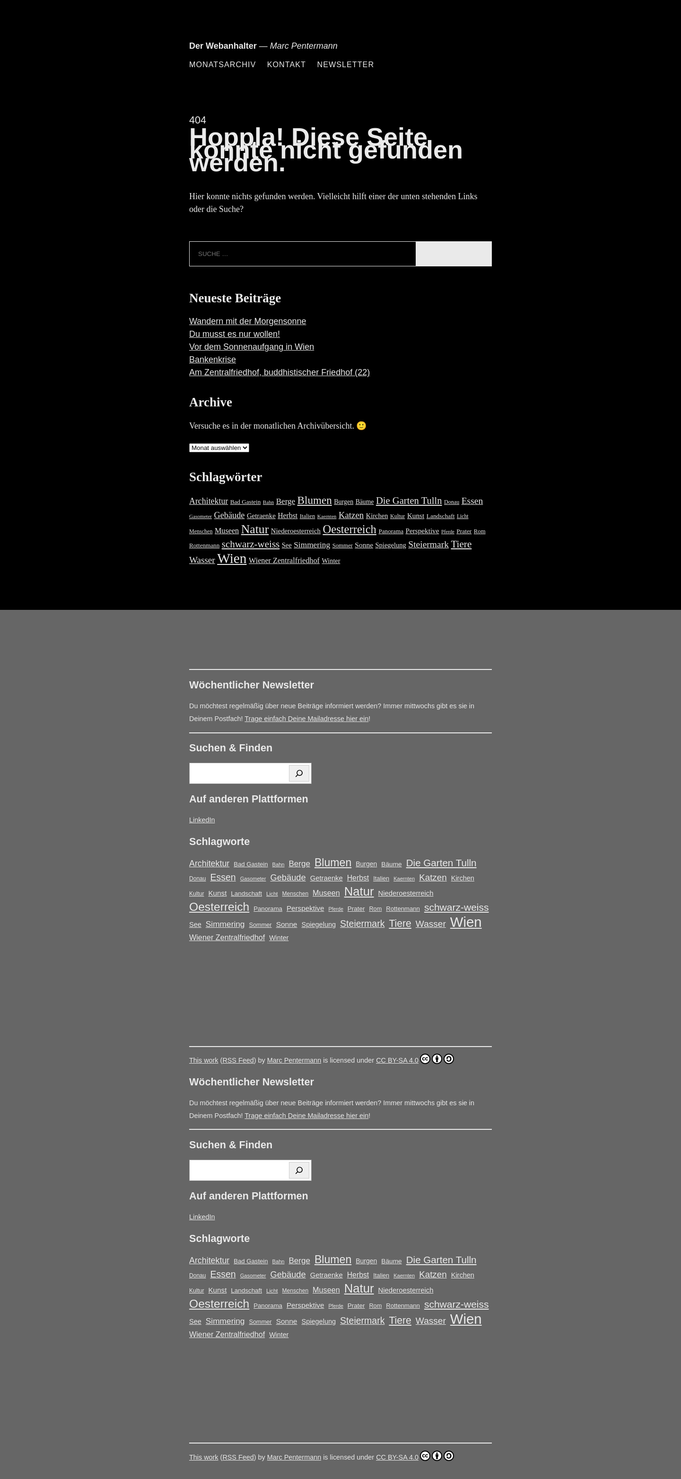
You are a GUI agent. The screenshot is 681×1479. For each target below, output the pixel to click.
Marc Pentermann (294, 1060)
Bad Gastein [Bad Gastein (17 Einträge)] (245, 501)
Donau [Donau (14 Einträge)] (451, 502)
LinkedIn (202, 820)
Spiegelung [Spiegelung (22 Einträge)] (390, 545)
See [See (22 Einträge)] (287, 545)
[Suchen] (299, 773)
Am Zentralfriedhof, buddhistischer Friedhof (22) (279, 372)
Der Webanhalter (223, 46)
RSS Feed (237, 1060)
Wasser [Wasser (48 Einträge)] (202, 560)
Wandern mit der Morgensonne (247, 321)
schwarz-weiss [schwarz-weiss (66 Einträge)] (251, 544)
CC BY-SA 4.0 (415, 1059)
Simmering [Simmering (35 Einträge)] (312, 544)
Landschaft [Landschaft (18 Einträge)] (441, 515)
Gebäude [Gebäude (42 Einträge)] (229, 515)
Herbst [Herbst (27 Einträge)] (287, 515)
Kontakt (286, 64)
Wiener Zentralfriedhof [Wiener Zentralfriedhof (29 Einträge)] (284, 560)
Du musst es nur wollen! (234, 334)
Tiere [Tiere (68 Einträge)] (461, 544)
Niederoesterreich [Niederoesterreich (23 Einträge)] (296, 531)
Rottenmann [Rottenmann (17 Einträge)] (204, 545)
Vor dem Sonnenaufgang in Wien (251, 347)
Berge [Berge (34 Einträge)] (285, 501)
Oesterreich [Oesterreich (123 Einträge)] (349, 529)
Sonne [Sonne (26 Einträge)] (364, 545)
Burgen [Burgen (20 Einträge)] (343, 501)
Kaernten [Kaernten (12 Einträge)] (327, 516)
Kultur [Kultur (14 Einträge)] (397, 516)
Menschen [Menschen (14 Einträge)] (200, 531)
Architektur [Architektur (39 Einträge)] (208, 501)
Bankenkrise (212, 359)
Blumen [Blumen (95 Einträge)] (314, 500)
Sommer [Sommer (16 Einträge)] (342, 545)
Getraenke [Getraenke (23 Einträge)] (261, 515)
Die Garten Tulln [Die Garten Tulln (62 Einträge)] (409, 500)
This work (203, 1060)
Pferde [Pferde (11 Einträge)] (447, 531)
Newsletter (345, 64)
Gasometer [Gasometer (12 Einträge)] (200, 516)
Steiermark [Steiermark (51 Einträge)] (428, 544)
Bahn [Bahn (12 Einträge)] (268, 502)
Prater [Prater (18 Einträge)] (463, 531)
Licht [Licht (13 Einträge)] (463, 516)
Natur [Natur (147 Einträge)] (255, 529)
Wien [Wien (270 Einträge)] (231, 558)
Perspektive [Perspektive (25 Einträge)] (422, 531)
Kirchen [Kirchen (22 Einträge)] (377, 515)
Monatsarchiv (222, 64)
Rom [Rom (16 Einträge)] (480, 531)
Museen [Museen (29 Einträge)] (227, 531)
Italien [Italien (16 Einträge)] (307, 516)
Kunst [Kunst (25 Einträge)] (415, 515)
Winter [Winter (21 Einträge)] (331, 560)
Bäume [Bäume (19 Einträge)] (365, 501)
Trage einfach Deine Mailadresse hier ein (306, 718)
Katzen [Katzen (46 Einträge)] (351, 515)
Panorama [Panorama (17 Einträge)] (390, 531)
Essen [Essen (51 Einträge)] (472, 501)
